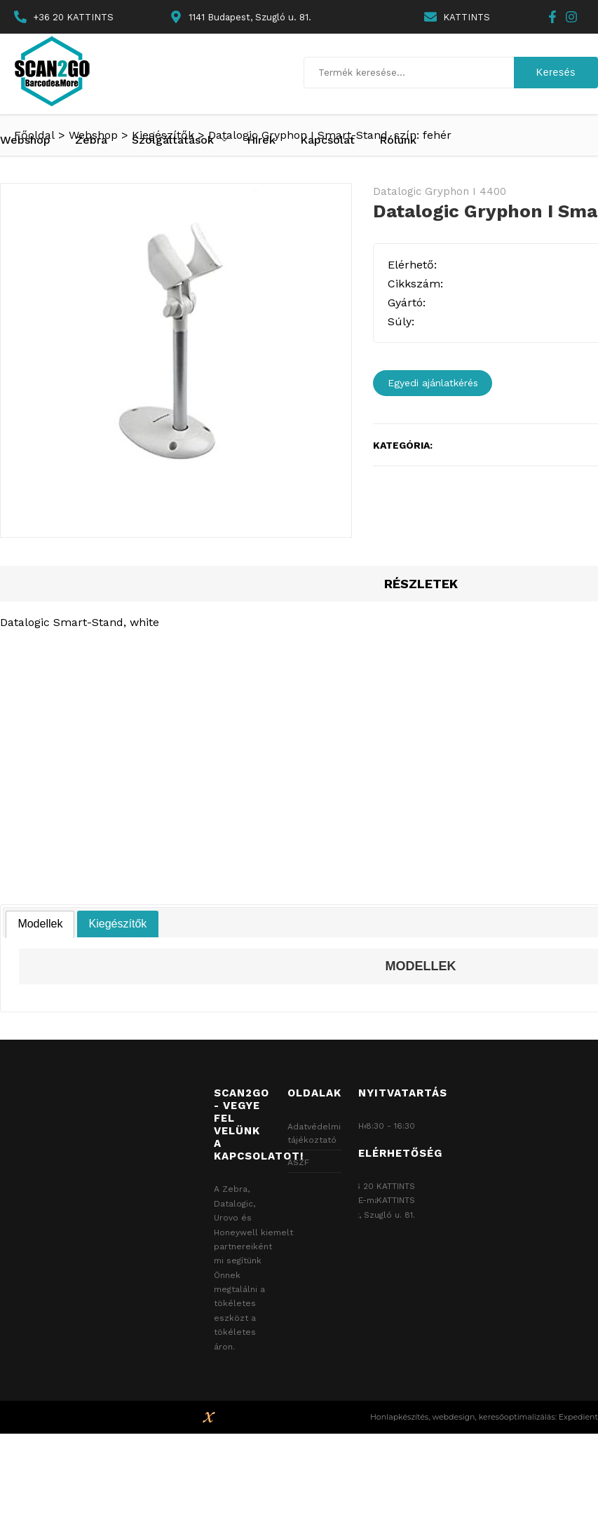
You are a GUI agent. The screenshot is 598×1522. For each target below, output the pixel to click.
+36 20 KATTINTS (73, 17)
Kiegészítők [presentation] (118, 924)
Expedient (578, 1417)
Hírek (261, 140)
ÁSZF (298, 1162)
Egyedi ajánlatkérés (433, 382)
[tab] (40, 924)
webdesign (453, 1417)
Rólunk (397, 140)
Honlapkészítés (399, 1417)
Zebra (91, 140)
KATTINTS (466, 17)
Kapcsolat (327, 140)
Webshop (25, 140)
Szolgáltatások (173, 140)
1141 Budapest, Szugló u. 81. (358, 1215)
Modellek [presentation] (40, 924)
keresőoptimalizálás (517, 1417)
